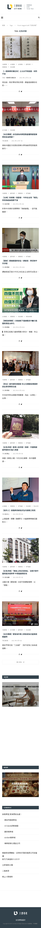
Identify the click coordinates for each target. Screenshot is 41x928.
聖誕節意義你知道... (20, 783)
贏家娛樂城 (8, 831)
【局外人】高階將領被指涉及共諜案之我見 (18, 510)
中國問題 (4, 64)
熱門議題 (28, 193)
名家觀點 (20, 64)
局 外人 (7, 514)
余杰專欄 (4, 130)
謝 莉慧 (7, 204)
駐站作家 (36, 506)
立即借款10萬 (7, 865)
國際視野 (28, 64)
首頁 (3, 25)
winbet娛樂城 (9, 837)
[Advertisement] (20, 736)
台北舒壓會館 (13, 825)
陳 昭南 (7, 327)
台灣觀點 (12, 64)
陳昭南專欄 (29, 316)
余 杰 (6, 141)
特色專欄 (12, 67)
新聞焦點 (4, 67)
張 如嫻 (7, 577)
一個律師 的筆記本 (10, 78)
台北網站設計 (20, 920)
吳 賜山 (7, 453)
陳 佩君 (7, 267)
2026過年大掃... (20, 693)
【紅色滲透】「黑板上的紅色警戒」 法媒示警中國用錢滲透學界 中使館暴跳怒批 (20, 572)
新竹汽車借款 (7, 859)
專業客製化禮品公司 (12, 843)
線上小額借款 (7, 876)
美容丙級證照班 (10, 820)
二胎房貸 (5, 870)
